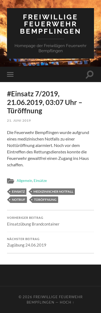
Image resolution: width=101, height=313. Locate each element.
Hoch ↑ (67, 302)
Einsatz (18, 191)
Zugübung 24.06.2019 (50, 242)
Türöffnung (45, 200)
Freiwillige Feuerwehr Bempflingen (50, 24)
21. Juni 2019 (19, 120)
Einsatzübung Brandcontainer (50, 221)
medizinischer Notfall (53, 191)
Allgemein (24, 180)
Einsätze (40, 180)
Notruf (18, 200)
